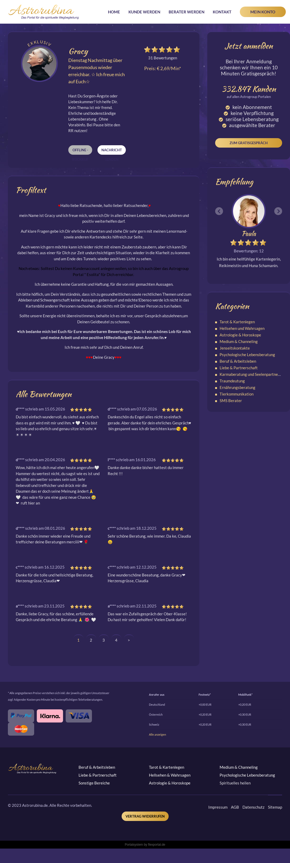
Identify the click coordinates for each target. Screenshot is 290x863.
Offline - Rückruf (80, 151)
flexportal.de (156, 844)
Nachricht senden (111, 151)
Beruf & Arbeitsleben (238, 361)
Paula (249, 233)
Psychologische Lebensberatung (247, 354)
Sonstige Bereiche (94, 783)
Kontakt (222, 11)
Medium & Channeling (239, 341)
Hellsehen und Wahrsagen (242, 328)
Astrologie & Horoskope (240, 334)
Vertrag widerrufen (145, 816)
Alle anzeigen (157, 734)
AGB (235, 807)
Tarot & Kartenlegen (237, 321)
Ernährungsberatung (237, 387)
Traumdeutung (232, 380)
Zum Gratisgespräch (249, 143)
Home (114, 11)
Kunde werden (144, 11)
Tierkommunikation (236, 394)
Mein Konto (262, 11)
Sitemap (275, 807)
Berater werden (186, 11)
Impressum (217, 807)
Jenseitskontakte (235, 348)
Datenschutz (253, 807)
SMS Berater (231, 400)
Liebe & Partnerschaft (239, 367)
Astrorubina (44, 12)
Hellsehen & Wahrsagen (169, 775)
